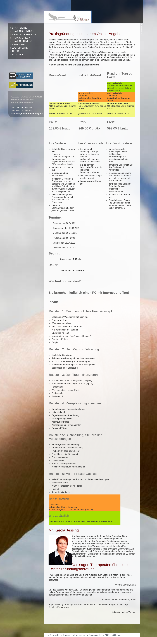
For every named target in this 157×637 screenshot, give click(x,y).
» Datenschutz (94, 635)
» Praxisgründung (22, 31)
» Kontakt (16, 54)
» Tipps (14, 51)
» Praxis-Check (20, 37)
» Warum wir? (19, 47)
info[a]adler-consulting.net (29, 113)
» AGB (106, 635)
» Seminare (17, 44)
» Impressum (79, 635)
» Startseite (18, 27)
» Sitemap (116, 635)
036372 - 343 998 (24, 108)
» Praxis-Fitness (21, 41)
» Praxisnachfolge (23, 34)
